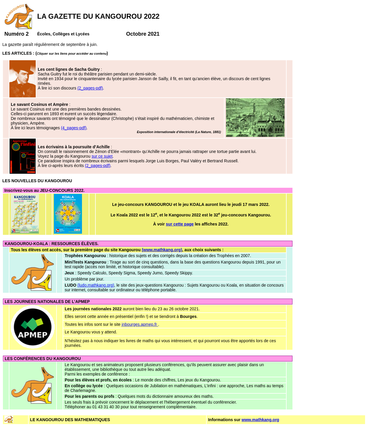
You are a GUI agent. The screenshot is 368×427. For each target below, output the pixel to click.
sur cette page (180, 224)
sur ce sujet (102, 156)
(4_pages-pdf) (73, 127)
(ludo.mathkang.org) (96, 285)
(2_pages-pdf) (90, 88)
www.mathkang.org (260, 419)
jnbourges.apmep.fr (140, 324)
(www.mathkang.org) (162, 249)
